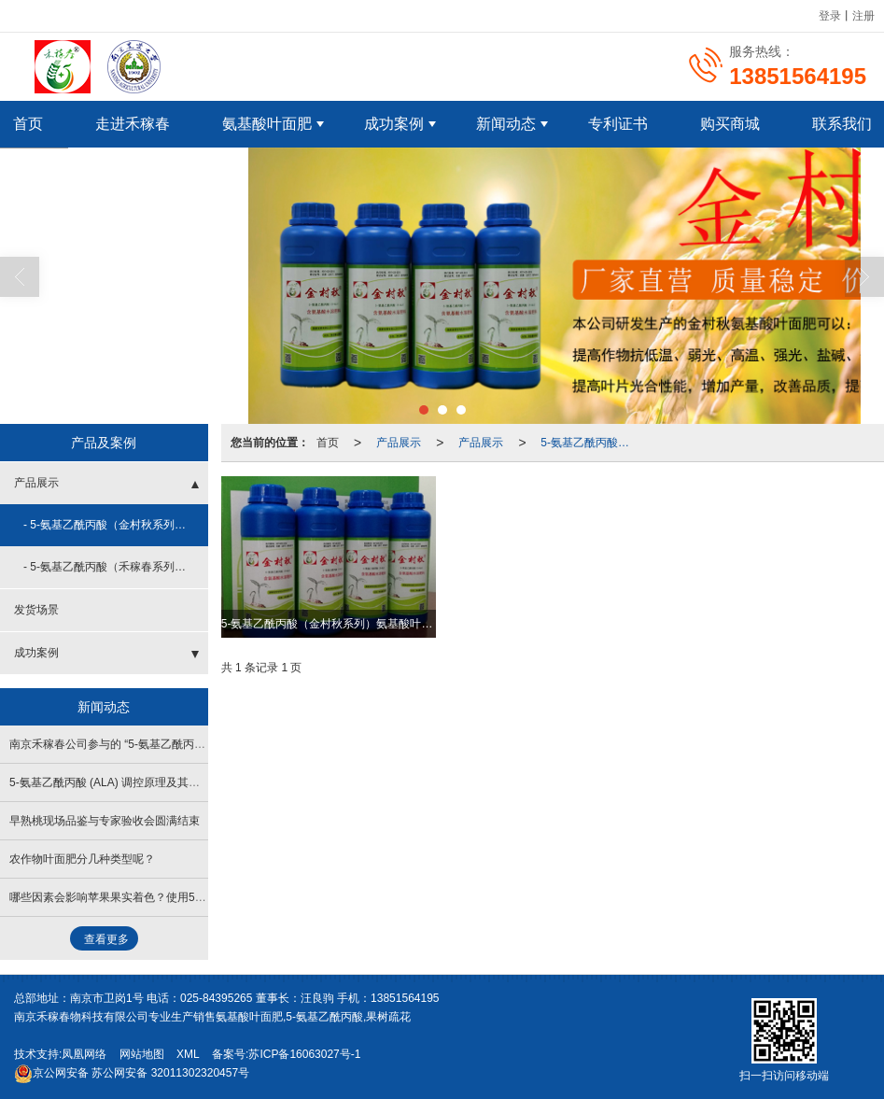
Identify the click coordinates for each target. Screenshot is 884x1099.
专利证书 (618, 123)
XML (188, 1053)
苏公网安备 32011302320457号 (131, 1071)
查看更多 (106, 938)
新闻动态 (506, 123)
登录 (830, 14)
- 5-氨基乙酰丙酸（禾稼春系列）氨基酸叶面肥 (115, 565)
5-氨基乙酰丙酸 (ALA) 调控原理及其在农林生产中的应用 (149, 781)
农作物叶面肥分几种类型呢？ (82, 858)
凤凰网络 (84, 1053)
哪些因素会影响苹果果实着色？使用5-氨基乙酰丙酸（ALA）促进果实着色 (192, 896)
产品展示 (398, 441)
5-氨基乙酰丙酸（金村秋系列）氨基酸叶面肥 (590, 441)
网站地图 (141, 1053)
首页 (327, 441)
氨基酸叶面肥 (267, 123)
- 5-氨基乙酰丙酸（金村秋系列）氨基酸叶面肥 (115, 523)
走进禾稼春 (132, 123)
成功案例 (394, 123)
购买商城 (730, 123)
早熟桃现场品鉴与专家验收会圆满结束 (104, 819)
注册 (863, 14)
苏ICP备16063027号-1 (304, 1053)
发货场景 (36, 608)
